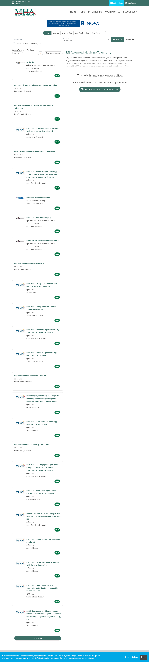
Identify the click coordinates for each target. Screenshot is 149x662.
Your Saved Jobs (98, 33)
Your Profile (112, 11)
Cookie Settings (131, 657)
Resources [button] (129, 11)
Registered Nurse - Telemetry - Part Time (31, 444)
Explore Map (67, 33)
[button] (130, 39)
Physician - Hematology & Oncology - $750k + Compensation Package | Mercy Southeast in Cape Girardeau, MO (42, 174)
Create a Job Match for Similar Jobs (100, 89)
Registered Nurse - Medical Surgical (29, 263)
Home (73, 11)
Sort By (16, 53)
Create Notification (53, 53)
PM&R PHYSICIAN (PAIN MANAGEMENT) (42, 240)
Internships (95, 11)
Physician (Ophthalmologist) (38, 217)
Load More (38, 638)
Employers (130, 2)
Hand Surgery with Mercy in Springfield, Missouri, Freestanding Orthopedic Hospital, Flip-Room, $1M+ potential (42, 398)
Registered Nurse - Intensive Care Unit (30, 375)
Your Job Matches (82, 33)
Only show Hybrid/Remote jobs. (28, 43)
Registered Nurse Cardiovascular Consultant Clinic (35, 85)
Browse (56, 33)
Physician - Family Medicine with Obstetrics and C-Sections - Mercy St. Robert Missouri (42, 588)
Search (47, 33)
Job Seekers (116, 2)
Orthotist (30, 62)
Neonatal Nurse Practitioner (38, 197)
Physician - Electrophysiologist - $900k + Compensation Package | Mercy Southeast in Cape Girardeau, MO (43, 467)
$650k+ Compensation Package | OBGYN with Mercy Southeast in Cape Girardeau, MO (43, 516)
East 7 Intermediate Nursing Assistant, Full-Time (34, 151)
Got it (143, 657)
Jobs (82, 11)
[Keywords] (37, 39)
